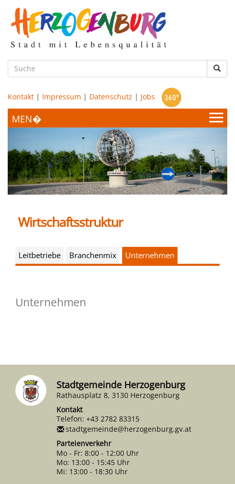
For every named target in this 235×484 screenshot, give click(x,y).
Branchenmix (92, 255)
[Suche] (107, 68)
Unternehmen (149, 255)
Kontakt (21, 96)
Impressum (61, 96)
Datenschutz (110, 96)
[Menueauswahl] (117, 118)
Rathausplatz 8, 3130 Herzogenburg (118, 395)
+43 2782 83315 (113, 419)
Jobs (148, 96)
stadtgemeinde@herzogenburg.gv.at (128, 429)
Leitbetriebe (39, 255)
